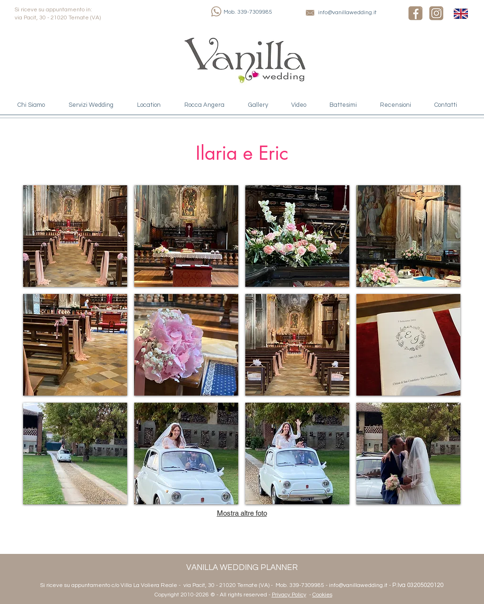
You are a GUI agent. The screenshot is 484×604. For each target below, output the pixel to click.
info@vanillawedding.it (347, 12)
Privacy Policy (289, 595)
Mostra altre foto (242, 513)
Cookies (322, 595)
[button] (75, 236)
